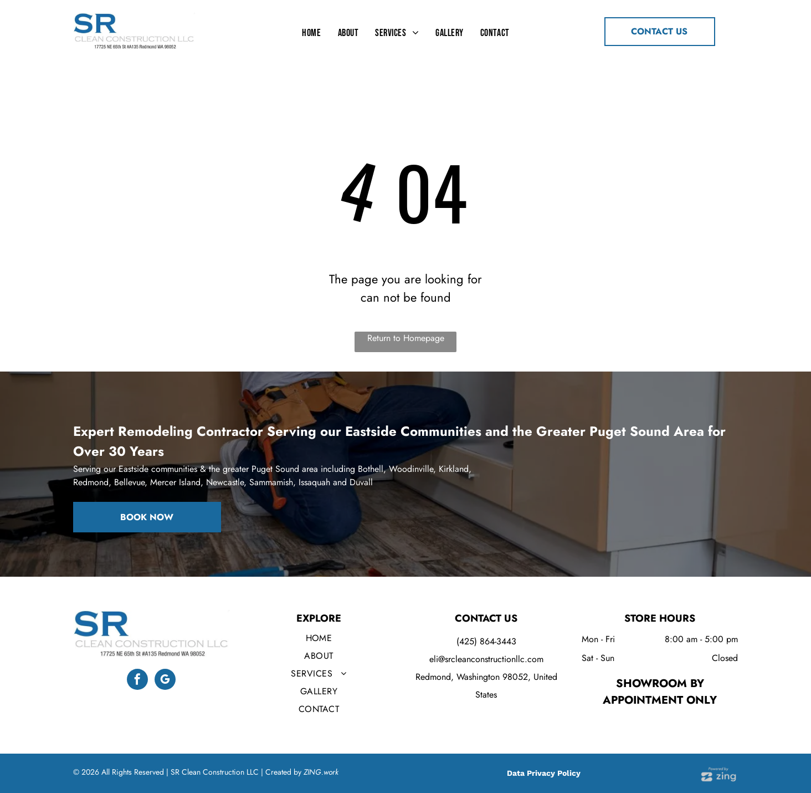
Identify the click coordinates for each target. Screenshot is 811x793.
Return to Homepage (405, 338)
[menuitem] (311, 32)
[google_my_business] (165, 681)
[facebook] (137, 681)
